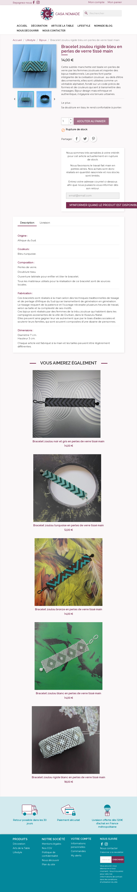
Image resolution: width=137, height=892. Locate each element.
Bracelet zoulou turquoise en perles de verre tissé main (68, 525)
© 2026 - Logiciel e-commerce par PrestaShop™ (68, 887)
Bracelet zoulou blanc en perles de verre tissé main (68, 693)
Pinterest (93, 138)
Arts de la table (62, 25)
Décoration (39, 25)
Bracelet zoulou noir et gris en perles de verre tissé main (68, 441)
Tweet (85, 138)
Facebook (33, 2)
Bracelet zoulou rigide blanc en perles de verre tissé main (68, 777)
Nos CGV (47, 848)
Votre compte (81, 838)
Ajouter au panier (91, 121)
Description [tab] (27, 222)
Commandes (78, 851)
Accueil (22, 25)
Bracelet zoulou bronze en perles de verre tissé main (68, 609)
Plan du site (48, 864)
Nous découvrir (28, 30)
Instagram (38, 2)
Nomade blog (103, 25)
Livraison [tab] (45, 222)
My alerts (76, 855)
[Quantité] (65, 121)
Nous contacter (53, 30)
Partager (76, 138)
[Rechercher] (102, 13)
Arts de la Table (21, 848)
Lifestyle (84, 25)
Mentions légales (51, 843)
